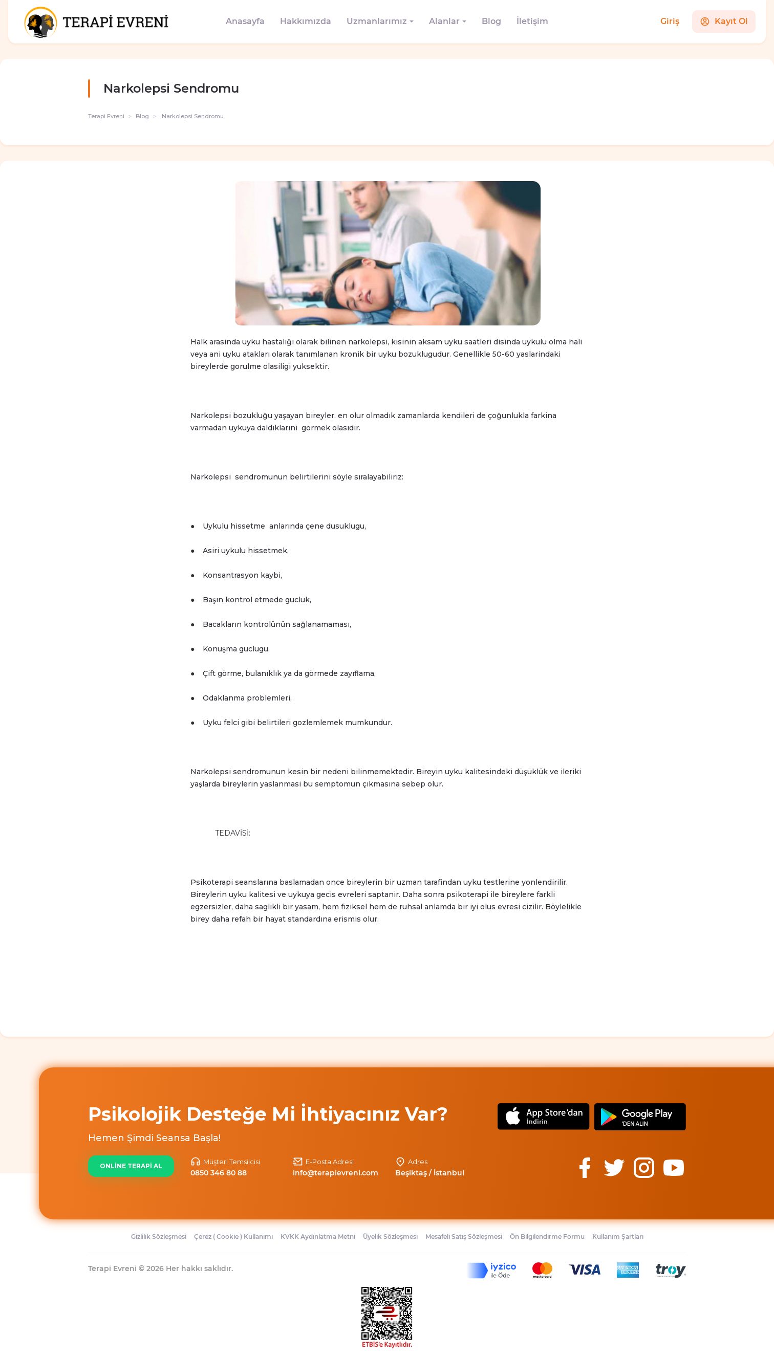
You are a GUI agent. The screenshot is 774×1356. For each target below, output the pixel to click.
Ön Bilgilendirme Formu (547, 1236)
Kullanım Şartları (617, 1236)
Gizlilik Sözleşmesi (158, 1236)
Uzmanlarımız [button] (377, 21)
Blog (491, 21)
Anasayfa (245, 21)
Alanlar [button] (444, 21)
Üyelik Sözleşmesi (390, 1236)
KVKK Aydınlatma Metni (318, 1236)
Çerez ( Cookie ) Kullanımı (233, 1236)
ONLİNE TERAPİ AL (131, 1166)
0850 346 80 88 (218, 1172)
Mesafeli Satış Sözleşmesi (463, 1236)
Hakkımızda (305, 21)
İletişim (532, 21)
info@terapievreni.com (335, 1172)
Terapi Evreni (106, 116)
